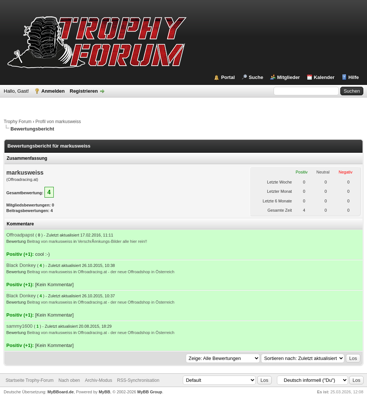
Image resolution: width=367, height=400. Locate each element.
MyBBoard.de (60, 392)
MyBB (104, 392)
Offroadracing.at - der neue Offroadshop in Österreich (126, 272)
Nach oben (69, 380)
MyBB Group (149, 392)
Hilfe (353, 77)
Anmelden (53, 91)
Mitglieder (288, 77)
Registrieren (84, 91)
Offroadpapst (20, 235)
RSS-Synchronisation (138, 380)
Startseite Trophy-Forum (29, 380)
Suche (256, 77)
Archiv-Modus (98, 380)
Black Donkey (21, 265)
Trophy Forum (18, 121)
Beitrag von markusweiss (49, 241)
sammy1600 (19, 326)
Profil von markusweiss (58, 121)
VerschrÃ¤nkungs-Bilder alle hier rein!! (112, 241)
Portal (228, 77)
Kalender (324, 77)
